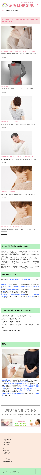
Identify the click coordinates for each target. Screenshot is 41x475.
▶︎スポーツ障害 (5, 444)
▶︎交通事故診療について (7, 439)
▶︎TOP (3, 448)
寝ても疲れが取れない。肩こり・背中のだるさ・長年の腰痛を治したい (18, 156)
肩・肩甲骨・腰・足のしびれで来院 (9, 121)
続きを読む (4, 57)
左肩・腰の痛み (4, 86)
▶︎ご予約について (6, 452)
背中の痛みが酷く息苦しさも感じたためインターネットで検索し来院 (18, 51)
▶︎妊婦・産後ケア (6, 442)
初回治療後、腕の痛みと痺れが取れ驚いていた (12, 227)
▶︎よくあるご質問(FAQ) (7, 460)
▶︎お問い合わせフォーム (7, 461)
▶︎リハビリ (4, 441)
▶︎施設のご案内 (5, 450)
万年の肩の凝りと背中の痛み (8, 191)
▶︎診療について (5, 453)
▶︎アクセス (4, 458)
